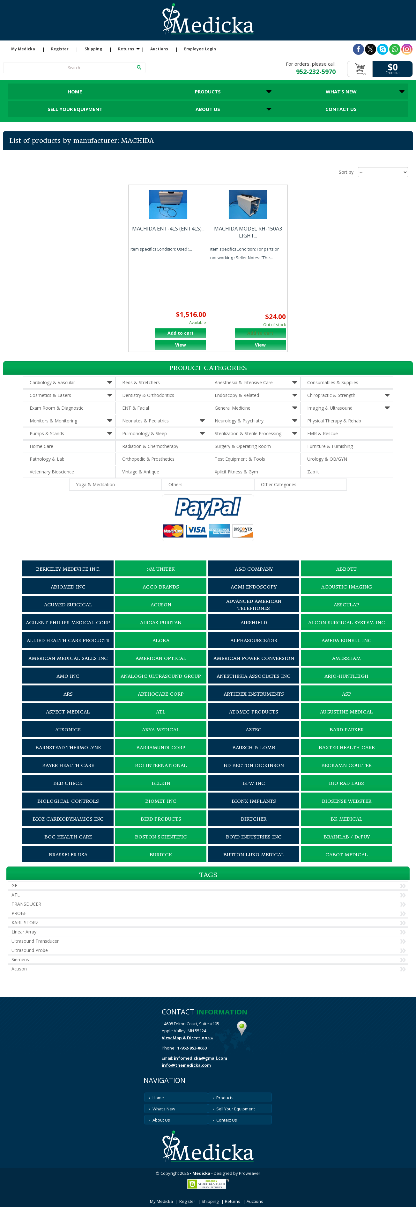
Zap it (313, 472)
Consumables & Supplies (332, 382)
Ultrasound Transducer (35, 941)
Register (60, 49)
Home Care (41, 446)
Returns (126, 49)
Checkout (392, 73)
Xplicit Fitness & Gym (236, 472)
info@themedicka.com (186, 1065)
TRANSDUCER (26, 904)
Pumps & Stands (47, 433)
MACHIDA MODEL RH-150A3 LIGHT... (248, 232)
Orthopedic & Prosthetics (148, 459)
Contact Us (341, 109)
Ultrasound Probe (29, 950)
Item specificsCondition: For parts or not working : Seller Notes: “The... (244, 253)
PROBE (18, 913)
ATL (15, 895)
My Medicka (23, 49)
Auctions (159, 49)
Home (75, 91)
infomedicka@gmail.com (200, 1058)
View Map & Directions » (187, 1038)
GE (14, 885)
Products (208, 91)
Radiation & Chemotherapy (150, 446)
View (180, 345)
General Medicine (232, 408)
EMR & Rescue (322, 433)
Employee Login (200, 49)
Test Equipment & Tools (240, 459)
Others (175, 484)
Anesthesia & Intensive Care (244, 382)
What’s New (341, 91)
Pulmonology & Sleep (144, 433)
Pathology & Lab (47, 459)
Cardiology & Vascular (52, 382)
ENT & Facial (135, 408)
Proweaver (249, 1173)
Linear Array (23, 932)
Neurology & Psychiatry (239, 421)
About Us (208, 109)
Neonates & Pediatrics (145, 421)
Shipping (93, 49)
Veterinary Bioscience (52, 472)
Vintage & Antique (140, 472)
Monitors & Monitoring (53, 421)
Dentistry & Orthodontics (148, 395)
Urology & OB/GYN (327, 459)
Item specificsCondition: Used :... (161, 249)
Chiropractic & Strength (331, 395)
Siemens (20, 959)
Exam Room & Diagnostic (56, 408)
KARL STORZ (25, 922)
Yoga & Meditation (95, 484)
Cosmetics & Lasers (50, 395)
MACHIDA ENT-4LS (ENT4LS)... (168, 228)
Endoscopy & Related (237, 395)
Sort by (346, 172)
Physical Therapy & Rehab (334, 421)
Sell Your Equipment (75, 109)
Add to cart (180, 333)
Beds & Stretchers (141, 382)
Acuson (19, 969)
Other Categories (278, 484)
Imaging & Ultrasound (330, 408)
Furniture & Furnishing (330, 446)
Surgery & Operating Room (243, 446)
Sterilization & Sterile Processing (248, 433)
